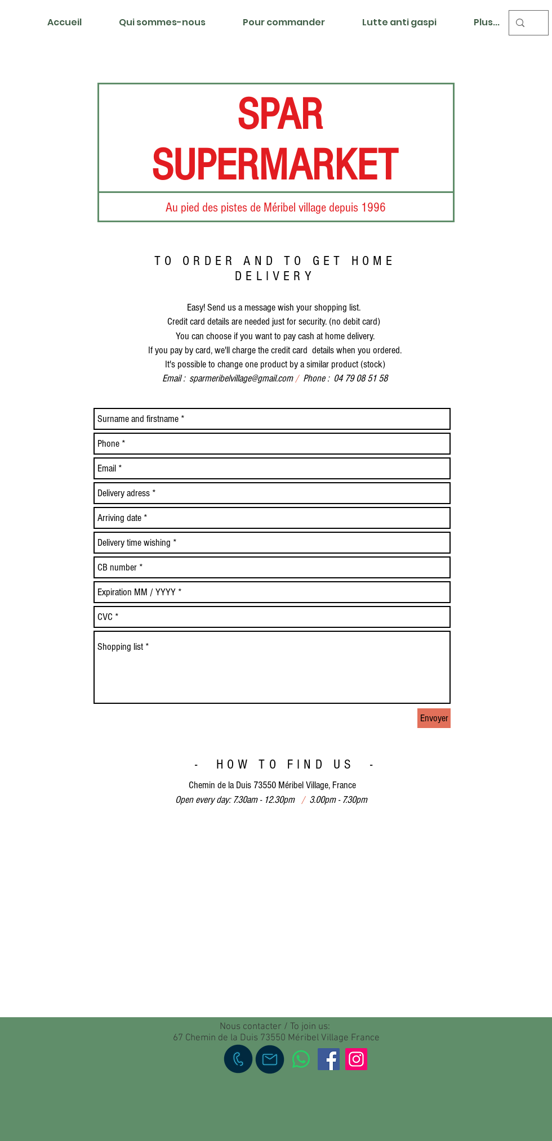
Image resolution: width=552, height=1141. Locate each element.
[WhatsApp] (301, 1059)
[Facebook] (329, 1059)
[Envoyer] (434, 718)
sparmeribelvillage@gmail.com (241, 378)
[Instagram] (356, 1059)
